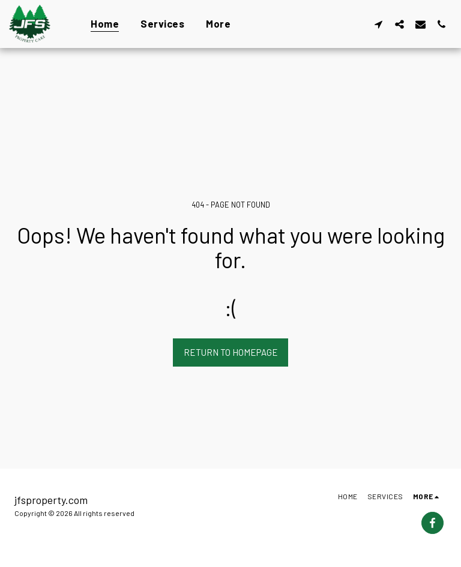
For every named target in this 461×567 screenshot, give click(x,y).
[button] (378, 24)
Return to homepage (231, 352)
